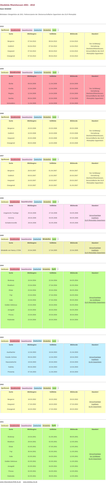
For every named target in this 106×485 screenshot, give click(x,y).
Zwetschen (38, 30)
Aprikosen (4, 72)
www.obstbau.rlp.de (30, 482)
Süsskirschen (15, 30)
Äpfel (54, 30)
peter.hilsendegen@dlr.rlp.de (10, 482)
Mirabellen (47, 30)
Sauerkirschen (27, 30)
